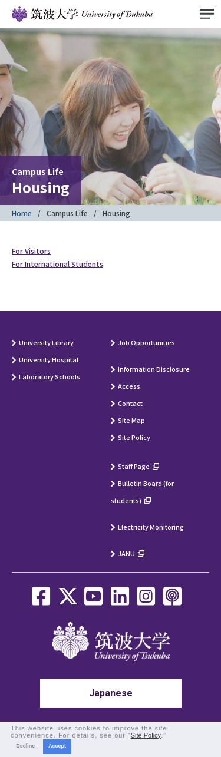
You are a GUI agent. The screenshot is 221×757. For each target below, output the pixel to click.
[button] (170, 736)
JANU (126, 553)
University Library (46, 342)
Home (22, 213)
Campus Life (67, 213)
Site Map (131, 420)
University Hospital (48, 359)
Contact (130, 403)
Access (129, 386)
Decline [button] (25, 746)
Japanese (111, 693)
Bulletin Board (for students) (142, 491)
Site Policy (134, 437)
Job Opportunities (146, 342)
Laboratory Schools (49, 376)
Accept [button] (57, 746)
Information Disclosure (154, 368)
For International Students (57, 264)
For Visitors (31, 251)
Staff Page (134, 466)
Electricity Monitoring (151, 526)
